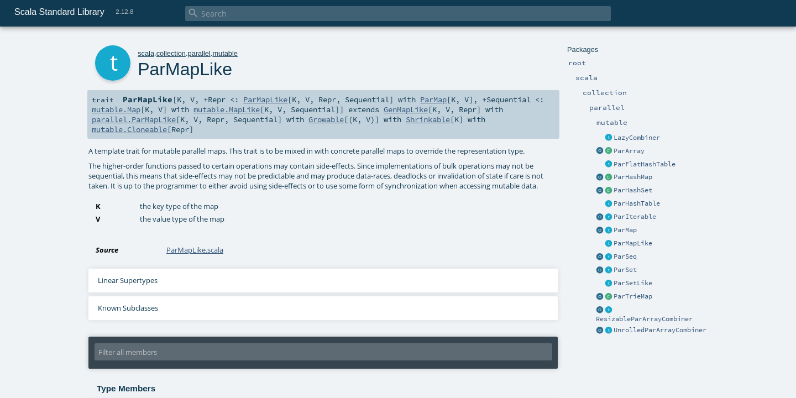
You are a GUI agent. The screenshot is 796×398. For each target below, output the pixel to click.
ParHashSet (633, 190)
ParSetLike (633, 283)
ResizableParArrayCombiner (644, 319)
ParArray (629, 151)
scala (146, 53)
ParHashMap (633, 177)
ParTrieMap (633, 296)
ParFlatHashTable (644, 164)
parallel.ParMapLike (134, 119)
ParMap (625, 230)
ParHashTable (637, 203)
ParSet (625, 270)
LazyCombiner (637, 138)
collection (171, 53)
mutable (225, 53)
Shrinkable (428, 119)
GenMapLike (406, 109)
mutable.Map (116, 109)
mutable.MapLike (226, 109)
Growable (326, 119)
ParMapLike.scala (194, 250)
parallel (199, 53)
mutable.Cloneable (129, 129)
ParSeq (625, 256)
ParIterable (635, 217)
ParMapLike (633, 243)
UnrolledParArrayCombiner (660, 330)
